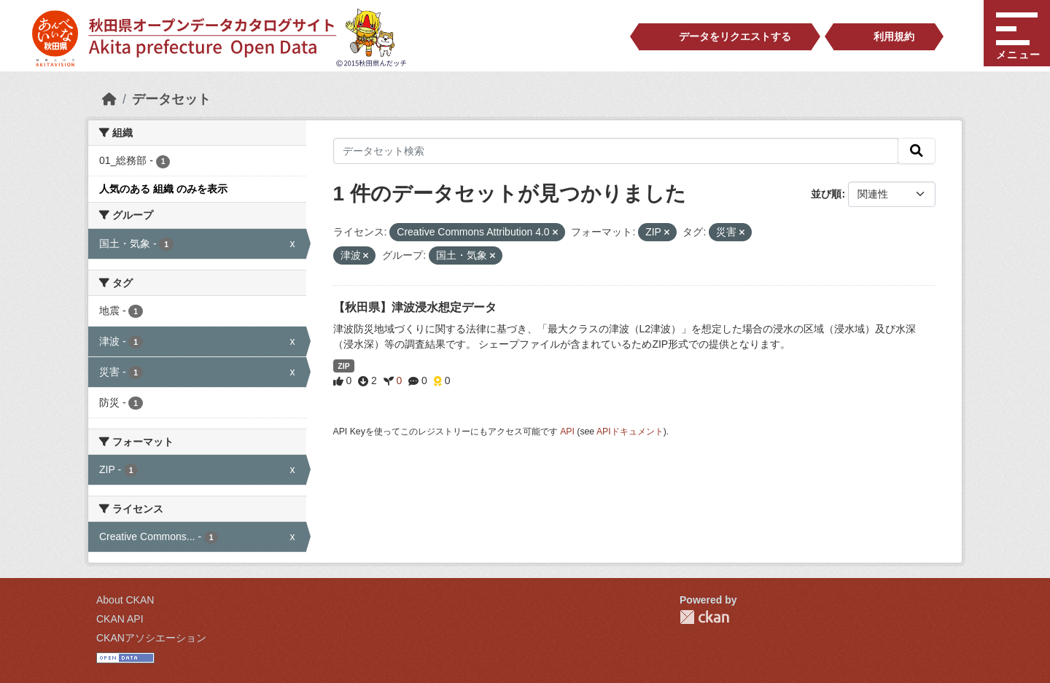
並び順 (826, 194)
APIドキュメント (630, 431)
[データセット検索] (616, 151)
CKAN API (120, 619)
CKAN (704, 617)
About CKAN (125, 600)
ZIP (343, 366)
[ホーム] (109, 99)
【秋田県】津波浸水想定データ (415, 307)
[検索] (917, 151)
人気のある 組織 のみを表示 (163, 189)
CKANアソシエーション (151, 638)
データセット (171, 99)
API (567, 431)
